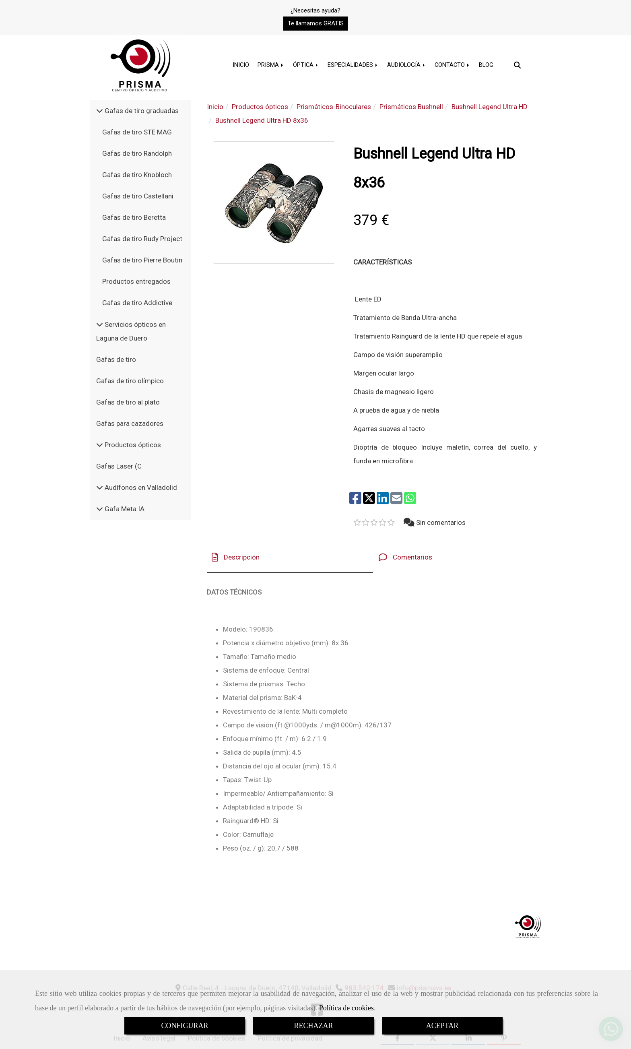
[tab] (290, 557)
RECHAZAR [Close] (313, 1026)
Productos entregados (136, 281)
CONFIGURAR (184, 1026)
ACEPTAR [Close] (442, 1026)
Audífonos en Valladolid (140, 487)
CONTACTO (452, 65)
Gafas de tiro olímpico (130, 381)
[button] (315, 24)
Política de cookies (346, 1008)
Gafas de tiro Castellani (137, 196)
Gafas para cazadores (129, 423)
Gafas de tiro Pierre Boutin (142, 260)
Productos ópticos (132, 445)
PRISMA (271, 65)
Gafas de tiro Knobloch (137, 175)
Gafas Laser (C (119, 466)
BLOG (486, 65)
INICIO (241, 65)
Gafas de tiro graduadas (141, 111)
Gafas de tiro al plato (128, 402)
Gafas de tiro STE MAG (137, 132)
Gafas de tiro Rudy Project (142, 239)
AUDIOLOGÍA (406, 65)
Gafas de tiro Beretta (134, 217)
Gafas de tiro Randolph (137, 153)
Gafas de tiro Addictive (137, 303)
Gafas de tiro (116, 359)
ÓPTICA (306, 65)
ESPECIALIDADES (353, 65)
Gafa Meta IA (123, 509)
